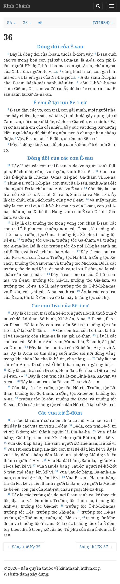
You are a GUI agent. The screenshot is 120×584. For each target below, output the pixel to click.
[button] (11, 22)
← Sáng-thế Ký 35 (24, 546)
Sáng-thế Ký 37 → (96, 546)
